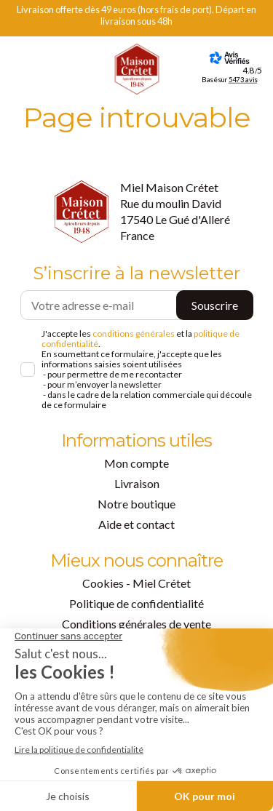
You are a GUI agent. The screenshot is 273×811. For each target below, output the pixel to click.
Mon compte (136, 463)
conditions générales (133, 333)
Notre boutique (136, 504)
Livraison (136, 483)
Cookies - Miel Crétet (136, 583)
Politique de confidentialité (136, 603)
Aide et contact (136, 524)
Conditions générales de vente (136, 624)
